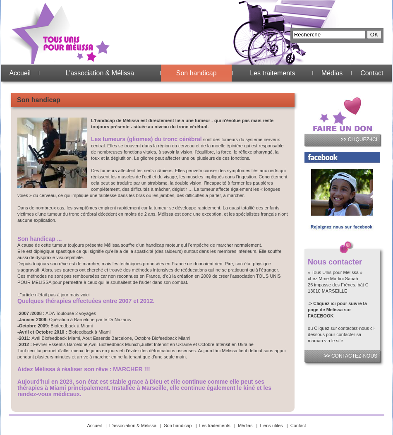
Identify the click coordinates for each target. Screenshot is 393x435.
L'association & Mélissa (99, 73)
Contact (371, 73)
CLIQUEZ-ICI (358, 139)
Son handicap (196, 73)
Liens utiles (271, 425)
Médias (332, 73)
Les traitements (272, 73)
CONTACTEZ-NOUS (350, 356)
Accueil (20, 73)
